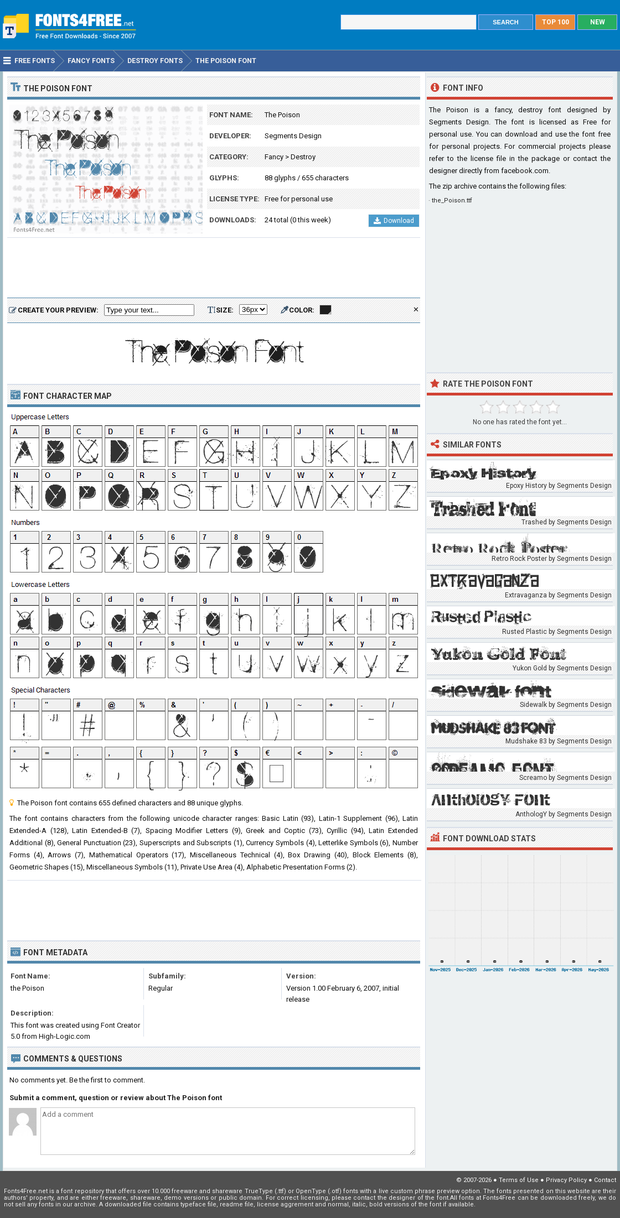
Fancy (274, 157)
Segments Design (293, 136)
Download (394, 221)
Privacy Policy (566, 1180)
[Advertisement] (213, 268)
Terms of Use (519, 1180)
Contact (605, 1180)
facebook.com (525, 170)
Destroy (303, 157)
